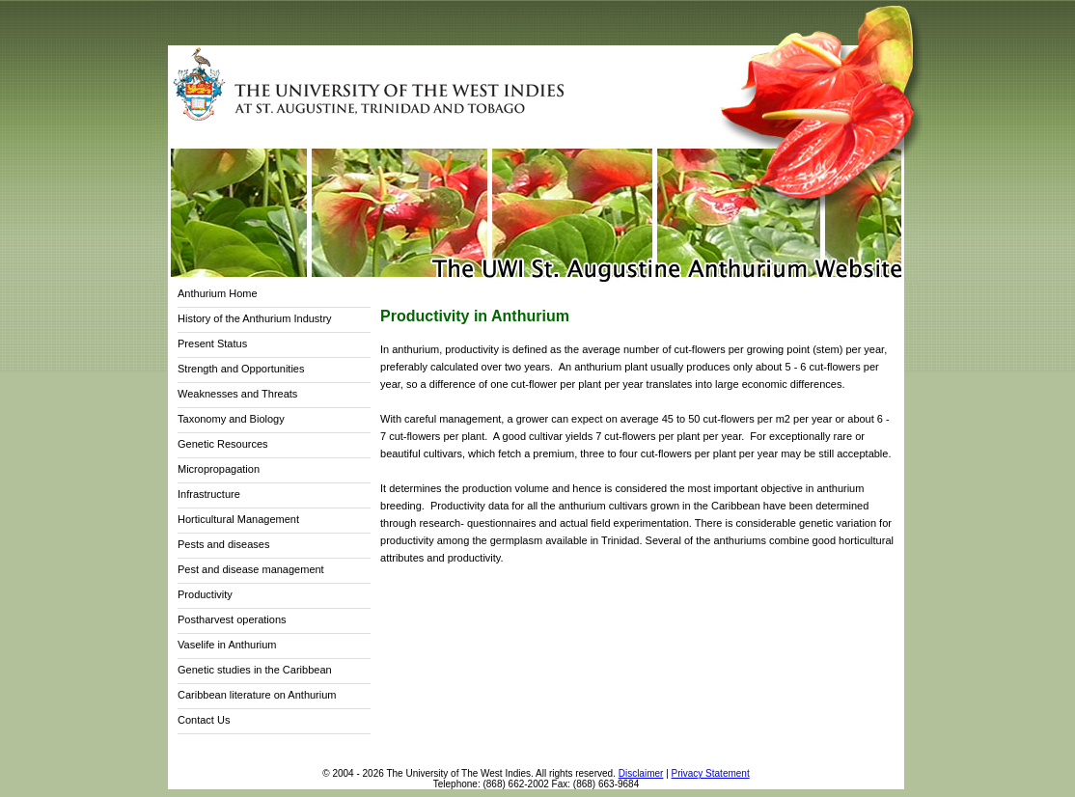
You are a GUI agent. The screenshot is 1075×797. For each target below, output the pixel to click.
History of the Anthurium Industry (255, 318)
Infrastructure (209, 494)
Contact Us (204, 720)
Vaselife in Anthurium (227, 644)
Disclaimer (641, 773)
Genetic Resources (223, 444)
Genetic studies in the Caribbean (255, 669)
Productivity (205, 594)
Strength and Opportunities (241, 368)
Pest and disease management (251, 569)
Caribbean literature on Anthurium (257, 695)
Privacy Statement (711, 773)
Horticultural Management (238, 519)
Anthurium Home (218, 293)
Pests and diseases (223, 544)
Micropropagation (219, 469)
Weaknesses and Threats (237, 393)
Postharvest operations (232, 619)
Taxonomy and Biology (231, 419)
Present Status (212, 343)
